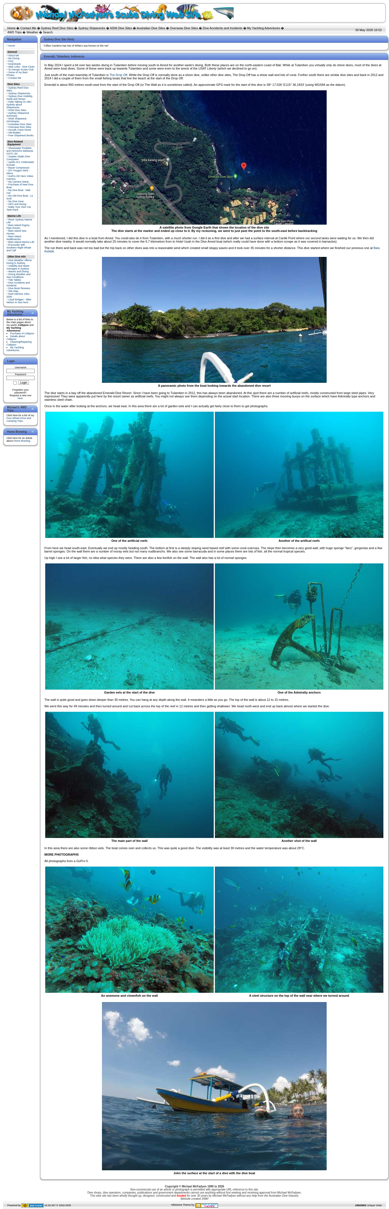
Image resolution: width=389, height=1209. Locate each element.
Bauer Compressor (19, 167)
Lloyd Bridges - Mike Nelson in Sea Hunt (18, 301)
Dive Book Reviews (19, 288)
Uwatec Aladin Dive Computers (18, 158)
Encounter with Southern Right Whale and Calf (18, 247)
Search (48, 32)
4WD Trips (14, 32)
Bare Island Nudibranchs (13, 238)
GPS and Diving (17, 204)
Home (11, 28)
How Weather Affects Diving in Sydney (19, 261)
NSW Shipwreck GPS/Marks (16, 120)
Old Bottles (14, 132)
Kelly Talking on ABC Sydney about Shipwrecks (18, 104)
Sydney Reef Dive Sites (57, 28)
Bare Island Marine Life (21, 242)
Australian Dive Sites (151, 28)
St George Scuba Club (21, 69)
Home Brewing (21, 440)
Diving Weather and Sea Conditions (18, 275)
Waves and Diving (18, 271)
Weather (32, 32)
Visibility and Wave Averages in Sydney (17, 267)
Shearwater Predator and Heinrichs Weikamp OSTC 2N (19, 151)
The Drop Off (118, 75)
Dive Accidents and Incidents (222, 28)
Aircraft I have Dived (19, 129)
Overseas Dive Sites (184, 28)
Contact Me (28, 28)
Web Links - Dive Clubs (21, 66)
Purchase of (22, 333)
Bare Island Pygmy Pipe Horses (17, 226)
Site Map (13, 291)
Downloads (14, 64)
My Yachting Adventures (263, 28)
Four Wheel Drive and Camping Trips (18, 419)
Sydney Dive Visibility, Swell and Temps (19, 97)
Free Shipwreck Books (21, 135)
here (20, 398)
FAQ (10, 61)
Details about (15, 337)
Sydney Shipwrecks (91, 28)
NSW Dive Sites (121, 28)
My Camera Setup (18, 181)
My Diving (14, 58)
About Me (13, 55)
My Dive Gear (16, 201)
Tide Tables (14, 279)
